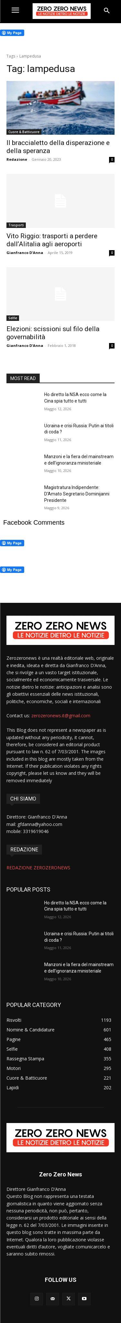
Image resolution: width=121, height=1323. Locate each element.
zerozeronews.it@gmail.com (60, 715)
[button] (107, 11)
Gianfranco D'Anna (24, 252)
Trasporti (16, 225)
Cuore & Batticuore (23, 132)
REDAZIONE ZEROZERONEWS (38, 868)
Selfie (12, 318)
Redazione (16, 159)
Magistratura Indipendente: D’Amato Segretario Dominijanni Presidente (76, 494)
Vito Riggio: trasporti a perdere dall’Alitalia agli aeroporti (51, 240)
